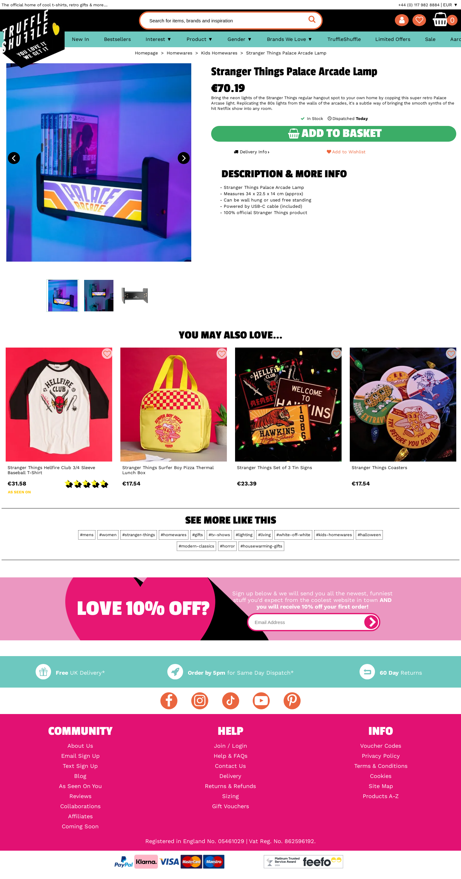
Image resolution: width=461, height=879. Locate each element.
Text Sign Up (80, 766)
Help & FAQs (230, 756)
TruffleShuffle (344, 39)
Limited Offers (392, 39)
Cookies (380, 776)
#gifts (197, 534)
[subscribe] (371, 622)
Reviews (80, 796)
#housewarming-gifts (261, 546)
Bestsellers (117, 39)
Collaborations (80, 806)
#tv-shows (219, 534)
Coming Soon (80, 826)
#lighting (244, 534)
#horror (227, 546)
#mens (87, 534)
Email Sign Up (80, 756)
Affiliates (80, 816)
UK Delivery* (70, 672)
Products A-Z (381, 796)
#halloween (369, 534)
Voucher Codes (380, 746)
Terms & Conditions (380, 766)
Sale (430, 39)
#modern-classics (196, 546)
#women (108, 534)
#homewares (174, 534)
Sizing (230, 796)
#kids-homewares (334, 534)
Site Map (381, 786)
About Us (80, 746)
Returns (391, 672)
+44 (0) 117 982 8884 (419, 5)
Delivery (230, 776)
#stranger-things (138, 534)
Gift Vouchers (230, 806)
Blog (80, 776)
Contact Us (230, 766)
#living (264, 534)
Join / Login (230, 746)
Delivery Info (251, 151)
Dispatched (347, 118)
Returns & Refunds (230, 786)
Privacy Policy (381, 756)
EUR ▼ (450, 5)
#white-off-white (293, 534)
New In (80, 39)
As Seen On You (80, 786)
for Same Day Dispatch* (230, 672)
